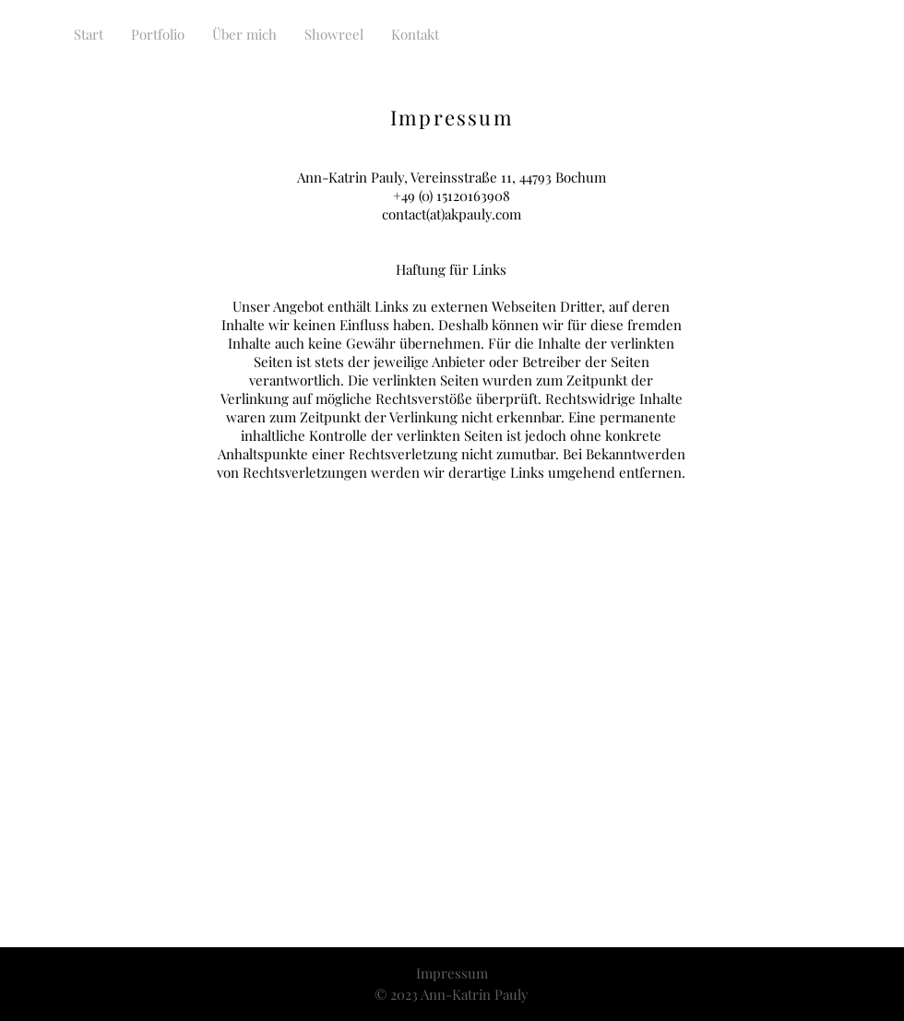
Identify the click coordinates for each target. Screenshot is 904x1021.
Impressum (452, 973)
